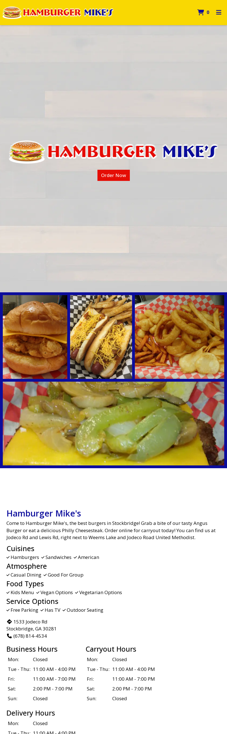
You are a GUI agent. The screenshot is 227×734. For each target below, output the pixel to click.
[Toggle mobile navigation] (219, 12)
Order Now (113, 175)
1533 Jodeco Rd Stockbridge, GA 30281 (31, 625)
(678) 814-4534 (26, 636)
